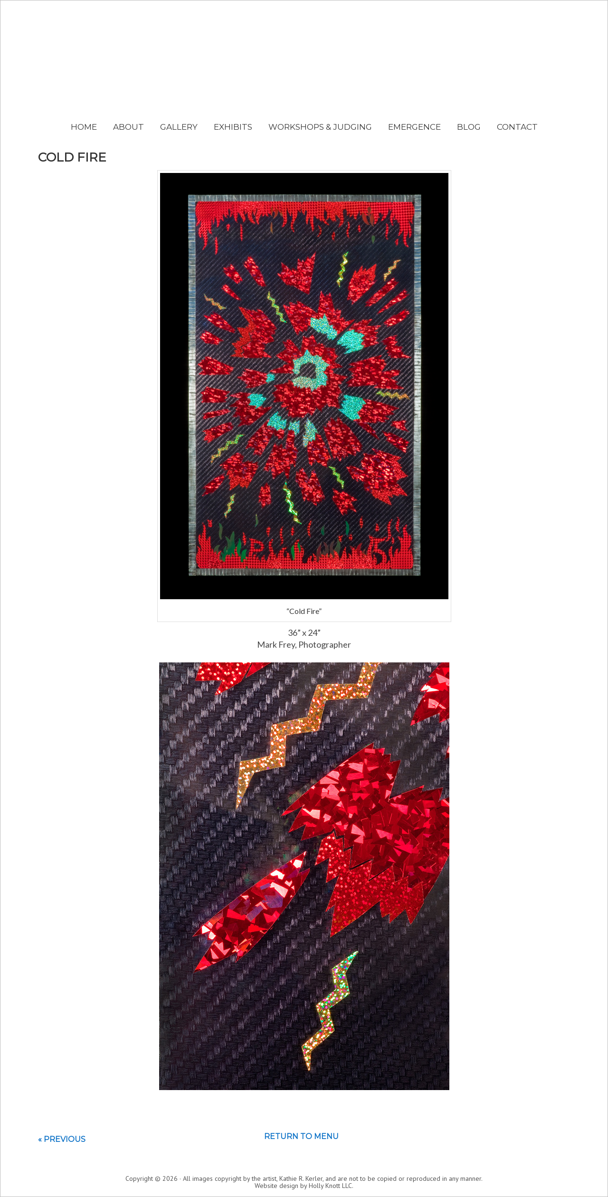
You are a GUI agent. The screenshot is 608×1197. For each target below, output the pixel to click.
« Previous (62, 1139)
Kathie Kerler (304, 74)
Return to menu (301, 1136)
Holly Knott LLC (330, 1185)
